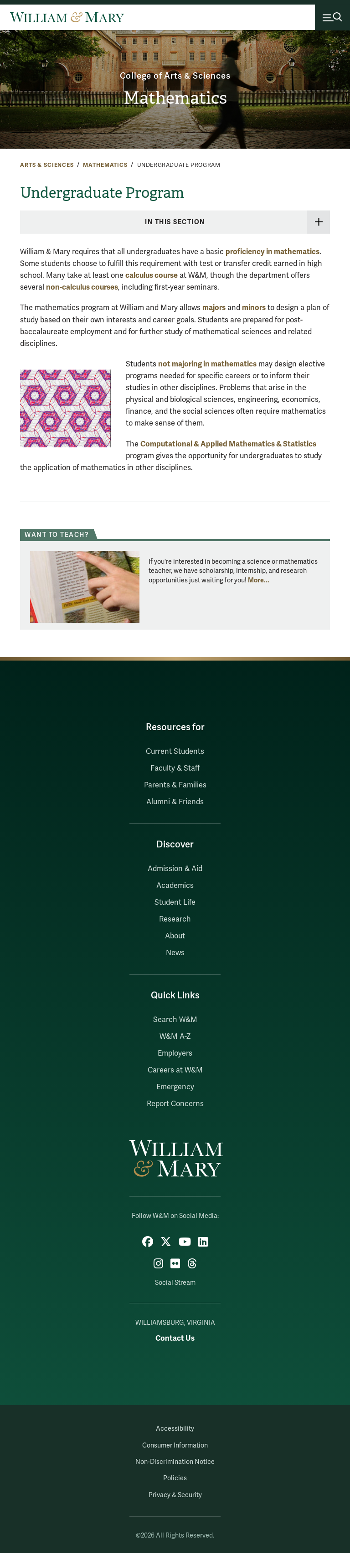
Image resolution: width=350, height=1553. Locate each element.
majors (214, 307)
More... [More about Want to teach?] (258, 580)
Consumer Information (175, 1445)
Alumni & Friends (175, 802)
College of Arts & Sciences (175, 76)
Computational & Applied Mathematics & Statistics (228, 444)
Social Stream (175, 1283)
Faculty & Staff (175, 768)
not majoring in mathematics (207, 364)
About (175, 936)
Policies (175, 1478)
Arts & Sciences (47, 165)
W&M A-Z (175, 1036)
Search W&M (175, 1019)
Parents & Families (175, 785)
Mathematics (175, 98)
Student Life (175, 902)
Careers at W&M (175, 1070)
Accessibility (175, 1429)
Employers (175, 1053)
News (175, 952)
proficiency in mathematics (272, 251)
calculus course (151, 275)
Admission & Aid (175, 868)
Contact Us (175, 1338)
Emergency (175, 1087)
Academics (175, 885)
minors (254, 307)
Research (175, 919)
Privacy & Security (175, 1495)
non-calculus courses (82, 287)
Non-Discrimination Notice (175, 1462)
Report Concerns (175, 1103)
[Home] (67, 17)
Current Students (175, 751)
